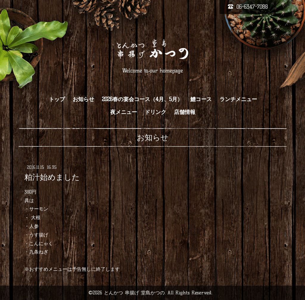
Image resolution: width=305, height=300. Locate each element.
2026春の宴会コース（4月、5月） (142, 99)
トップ (57, 99)
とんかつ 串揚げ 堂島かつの (134, 293)
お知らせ (83, 99)
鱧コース (201, 99)
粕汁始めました (52, 177)
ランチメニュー (238, 99)
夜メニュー (123, 112)
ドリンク (155, 112)
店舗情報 (184, 112)
